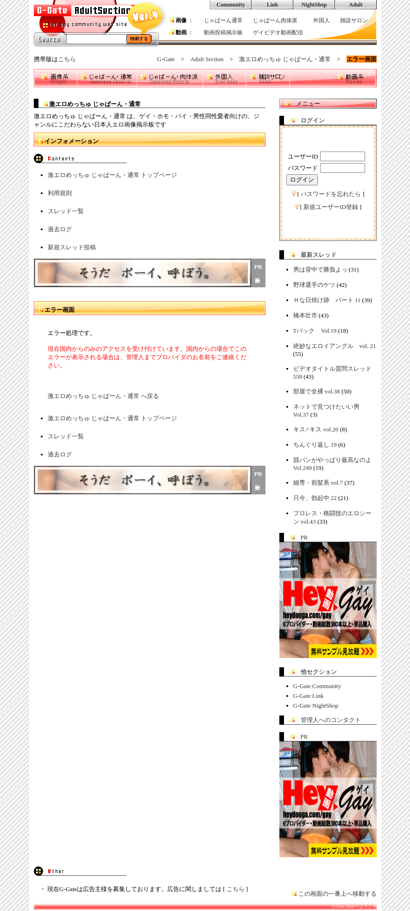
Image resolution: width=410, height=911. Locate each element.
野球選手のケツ (314, 284)
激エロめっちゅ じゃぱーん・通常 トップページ (112, 174)
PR (304, 537)
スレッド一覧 (66, 211)
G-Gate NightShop (316, 705)
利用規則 (60, 193)
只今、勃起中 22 (315, 497)
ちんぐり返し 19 (315, 444)
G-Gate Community (317, 686)
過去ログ (60, 229)
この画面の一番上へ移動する (337, 893)
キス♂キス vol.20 (316, 429)
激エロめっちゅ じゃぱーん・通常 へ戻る (103, 395)
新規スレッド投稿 (72, 247)
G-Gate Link (308, 695)
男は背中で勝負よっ (320, 269)
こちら (67, 59)
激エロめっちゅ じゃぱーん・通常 (285, 59)
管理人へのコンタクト (331, 719)
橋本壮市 (305, 315)
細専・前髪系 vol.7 (318, 482)
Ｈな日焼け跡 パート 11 (327, 300)
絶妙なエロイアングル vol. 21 (334, 345)
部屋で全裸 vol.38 (316, 391)
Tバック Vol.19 (315, 330)
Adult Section (207, 59)
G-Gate (166, 59)
